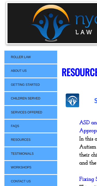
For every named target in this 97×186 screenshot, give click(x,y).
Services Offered (26, 112)
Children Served (25, 98)
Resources (21, 140)
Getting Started (25, 85)
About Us (19, 71)
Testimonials (22, 154)
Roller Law (21, 57)
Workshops (21, 167)
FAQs (15, 126)
